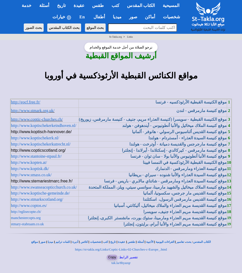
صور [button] (133, 16)
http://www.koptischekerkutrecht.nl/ (41, 144)
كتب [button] (115, 5)
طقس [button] (98, 5)
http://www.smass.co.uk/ (31, 175)
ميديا (50, 241)
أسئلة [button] (44, 5)
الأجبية (149, 241)
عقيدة (121, 241)
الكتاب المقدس (202, 241)
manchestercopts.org (26, 218)
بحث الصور (33, 28)
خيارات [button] (62, 17)
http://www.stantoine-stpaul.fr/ (36, 156)
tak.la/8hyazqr (121, 263)
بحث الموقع (95, 28)
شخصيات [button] (173, 16)
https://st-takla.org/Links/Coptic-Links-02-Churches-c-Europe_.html (121, 249)
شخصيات (95, 241)
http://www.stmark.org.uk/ (32, 110)
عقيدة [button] (79, 5)
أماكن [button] (150, 16)
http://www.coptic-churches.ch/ (37, 119)
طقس (131, 241)
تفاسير (180, 241)
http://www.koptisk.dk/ (30, 168)
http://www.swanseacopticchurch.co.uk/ (44, 187)
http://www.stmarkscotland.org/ (37, 199)
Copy (112, 257)
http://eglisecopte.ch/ (26, 212)
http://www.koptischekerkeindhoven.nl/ (43, 125)
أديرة (75, 241)
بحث (188, 241)
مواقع (34, 241)
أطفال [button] (99, 16)
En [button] (82, 16)
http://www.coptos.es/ (29, 205)
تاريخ (113, 241)
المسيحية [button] (171, 5)
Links (130, 36)
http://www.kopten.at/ (29, 162)
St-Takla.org (115, 36)
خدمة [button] (27, 5)
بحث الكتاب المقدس (64, 28)
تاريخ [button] (61, 5)
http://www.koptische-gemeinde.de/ (40, 193)
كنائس (84, 241)
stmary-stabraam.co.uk (27, 224)
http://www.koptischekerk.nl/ (35, 138)
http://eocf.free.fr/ (25, 102)
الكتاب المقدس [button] (141, 5)
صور (42, 241)
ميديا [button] (117, 16)
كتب (105, 241)
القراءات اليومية (165, 241)
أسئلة (140, 241)
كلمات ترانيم (63, 241)
